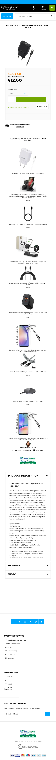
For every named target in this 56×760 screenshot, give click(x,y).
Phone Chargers (24, 553)
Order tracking (11, 651)
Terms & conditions (12, 643)
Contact (8, 684)
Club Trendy (10, 654)
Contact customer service (15, 640)
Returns (8, 647)
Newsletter (9, 658)
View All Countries (8, 688)
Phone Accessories (30, 551)
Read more (20, 126)
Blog (7, 680)
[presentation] (35, 16)
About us (9, 677)
